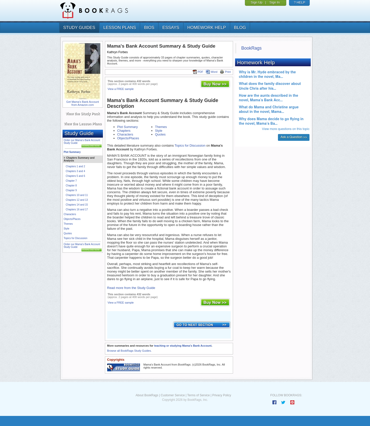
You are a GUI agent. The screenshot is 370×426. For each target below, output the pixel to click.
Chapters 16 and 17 (77, 209)
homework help (206, 27)
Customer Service (173, 395)
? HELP (299, 2)
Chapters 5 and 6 (75, 176)
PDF (198, 71)
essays (170, 27)
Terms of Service (198, 395)
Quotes (68, 233)
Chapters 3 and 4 (75, 171)
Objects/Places (72, 219)
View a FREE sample (121, 88)
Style (66, 228)
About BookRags (146, 395)
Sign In (274, 2)
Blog (240, 27)
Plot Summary (72, 152)
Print (225, 71)
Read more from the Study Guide (131, 288)
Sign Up (256, 2)
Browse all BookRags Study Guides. (129, 350)
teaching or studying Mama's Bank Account (183, 345)
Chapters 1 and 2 (75, 166)
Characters (70, 214)
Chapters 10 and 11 (77, 195)
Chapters (124, 131)
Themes (68, 223)
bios (149, 27)
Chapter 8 (71, 185)
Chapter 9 (71, 190)
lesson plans (119, 27)
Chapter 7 (71, 180)
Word (211, 71)
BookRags (251, 48)
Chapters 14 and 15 (77, 204)
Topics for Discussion (76, 238)
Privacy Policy (221, 395)
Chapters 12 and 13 (77, 200)
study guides (79, 27)
